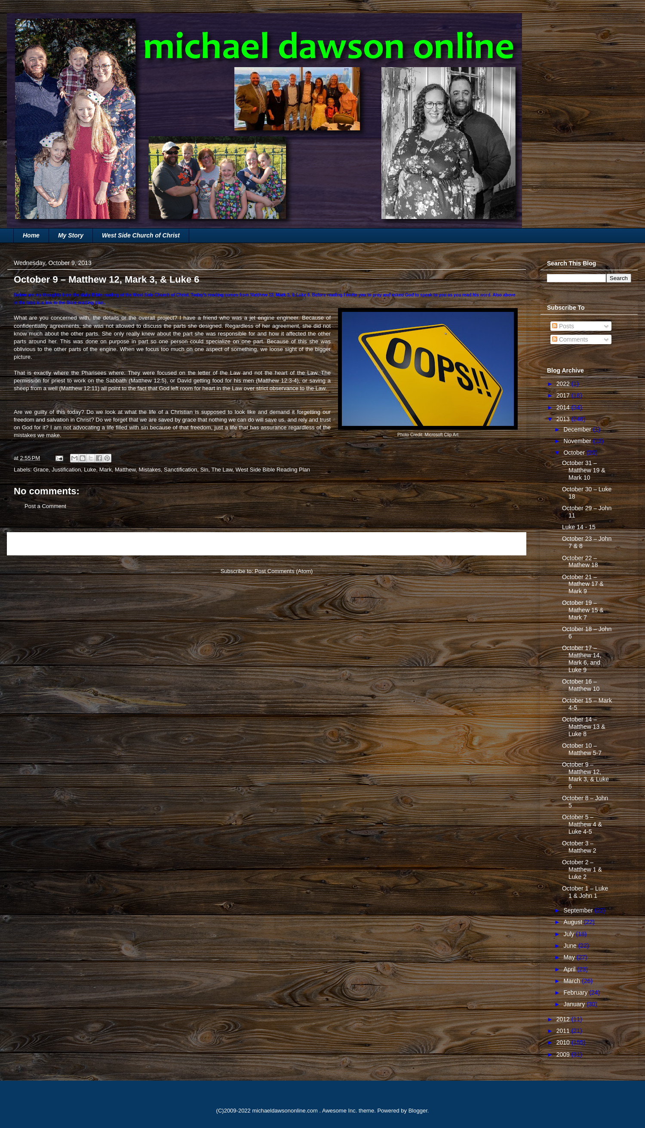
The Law (221, 469)
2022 (563, 383)
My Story (70, 235)
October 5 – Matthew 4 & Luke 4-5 (582, 824)
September (578, 910)
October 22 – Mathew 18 (580, 562)
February (576, 992)
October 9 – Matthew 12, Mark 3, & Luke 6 (585, 775)
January (575, 1004)
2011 (563, 1030)
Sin (204, 469)
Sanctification (180, 469)
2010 (563, 1042)
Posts (563, 326)
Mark (105, 469)
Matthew (125, 469)
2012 (563, 1019)
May (569, 957)
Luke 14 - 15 (579, 527)
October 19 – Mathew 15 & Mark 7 (583, 610)
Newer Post (31, 543)
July (569, 934)
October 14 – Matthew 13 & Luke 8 (583, 726)
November (578, 441)
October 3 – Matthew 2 (579, 847)
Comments (570, 339)
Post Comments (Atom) (284, 571)
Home (31, 235)
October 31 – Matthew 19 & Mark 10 (583, 470)
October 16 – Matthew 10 (580, 685)
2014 (563, 407)
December (578, 429)
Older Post (503, 543)
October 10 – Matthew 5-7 (582, 749)
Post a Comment (45, 506)
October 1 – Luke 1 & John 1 (585, 892)
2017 (563, 395)
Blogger (417, 1110)
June (570, 945)
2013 (563, 419)
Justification (66, 469)
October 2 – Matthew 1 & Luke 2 (582, 869)
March (572, 980)
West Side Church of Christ (141, 235)
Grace (41, 469)
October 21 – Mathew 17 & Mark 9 (583, 584)
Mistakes (150, 469)
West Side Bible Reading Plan (273, 469)
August (573, 921)
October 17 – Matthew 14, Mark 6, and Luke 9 (581, 658)
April (570, 969)
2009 (563, 1054)
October (575, 452)
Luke (90, 469)
